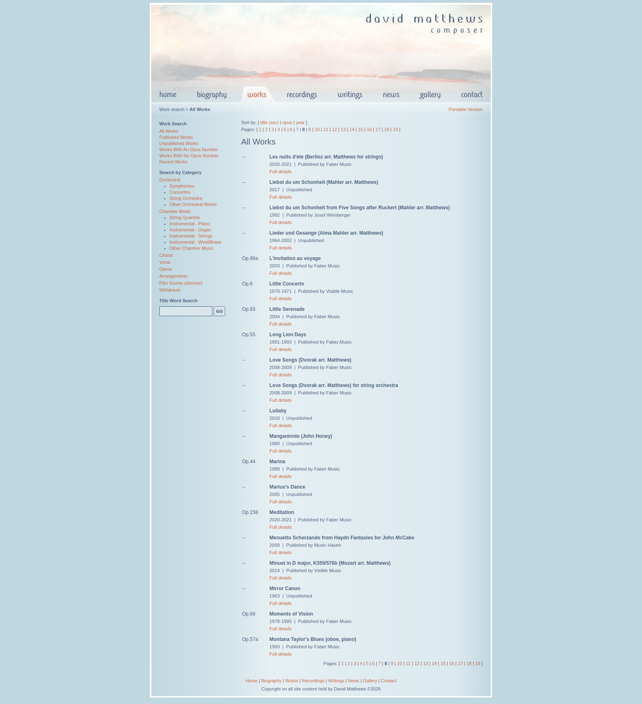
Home (252, 680)
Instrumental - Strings (191, 235)
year (300, 122)
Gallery (370, 680)
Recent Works (173, 161)
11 (325, 129)
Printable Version (466, 109)
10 (316, 129)
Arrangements (173, 276)
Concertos (180, 192)
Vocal (164, 262)
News (353, 680)
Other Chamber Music (192, 248)
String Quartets (185, 217)
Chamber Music (175, 211)
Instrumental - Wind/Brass (196, 242)
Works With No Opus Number (189, 155)
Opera (165, 269)
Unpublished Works (178, 143)
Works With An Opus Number (188, 149)
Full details (280, 171)
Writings (336, 680)
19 (395, 129)
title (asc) (269, 122)
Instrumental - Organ (190, 229)
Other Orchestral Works (193, 204)
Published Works (176, 137)
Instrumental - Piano (190, 223)
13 (343, 129)
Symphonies (182, 185)
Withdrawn (170, 289)
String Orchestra (186, 198)
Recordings (313, 680)
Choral (165, 255)
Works (291, 680)
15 (360, 129)
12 (334, 129)
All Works (168, 131)
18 (386, 129)
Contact (388, 680)
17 (377, 129)
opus (287, 122)
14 (351, 129)
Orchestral (169, 179)
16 (369, 129)
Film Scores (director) (180, 283)
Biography (271, 680)
